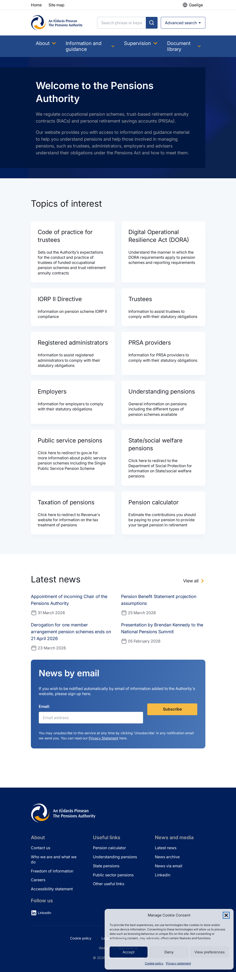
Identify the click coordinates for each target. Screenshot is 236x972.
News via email (168, 865)
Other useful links (108, 883)
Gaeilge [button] (196, 4)
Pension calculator (109, 847)
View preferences (209, 952)
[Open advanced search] (183, 23)
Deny (169, 952)
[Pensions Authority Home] (57, 23)
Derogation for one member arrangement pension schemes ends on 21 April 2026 (71, 631)
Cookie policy (154, 963)
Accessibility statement (52, 888)
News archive (167, 856)
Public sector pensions (113, 874)
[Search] (121, 23)
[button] (226, 915)
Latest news (165, 847)
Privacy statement (178, 963)
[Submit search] (152, 23)
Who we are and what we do (53, 859)
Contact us (40, 847)
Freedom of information (52, 871)
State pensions (106, 865)
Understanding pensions (115, 856)
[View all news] (194, 581)
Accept (129, 952)
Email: (44, 706)
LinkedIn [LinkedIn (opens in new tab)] (44, 913)
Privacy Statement (103, 738)
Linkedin (162, 874)
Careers (38, 879)
